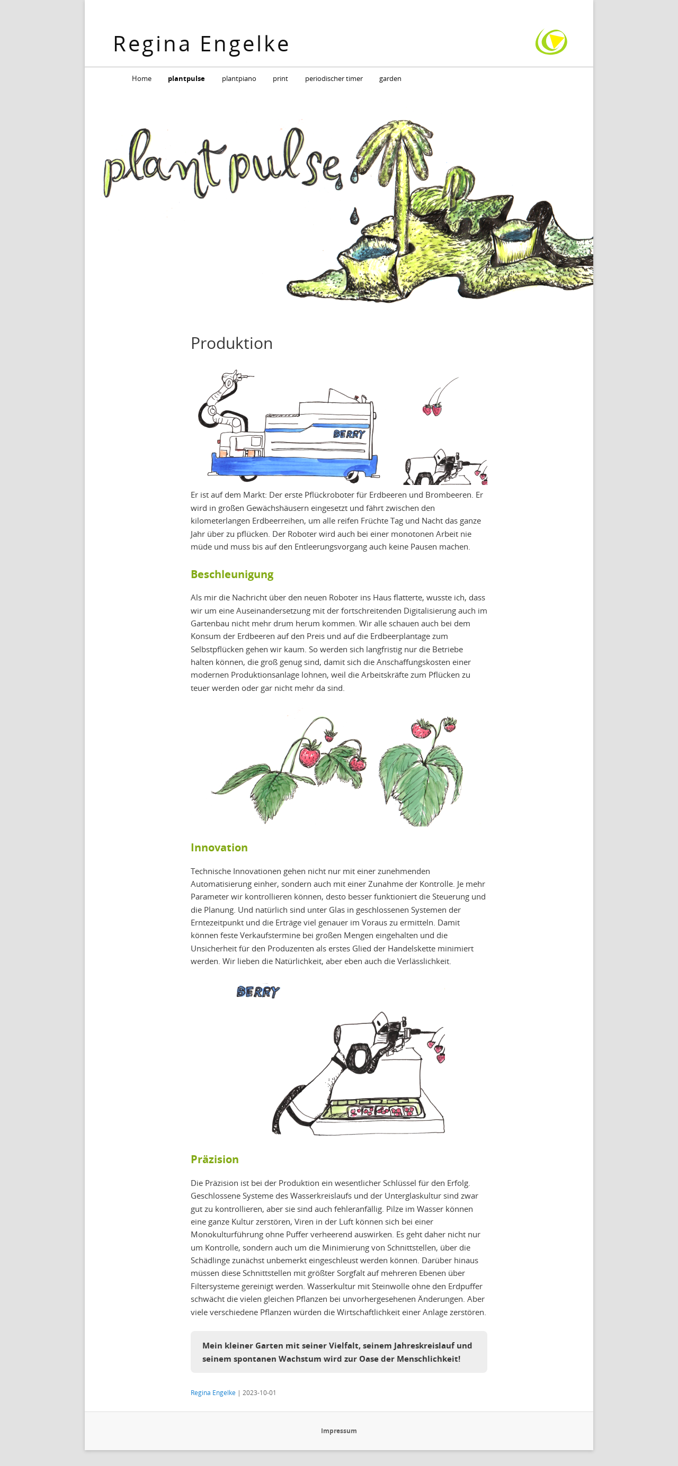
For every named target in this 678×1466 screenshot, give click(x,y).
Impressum (339, 1430)
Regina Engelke (202, 43)
